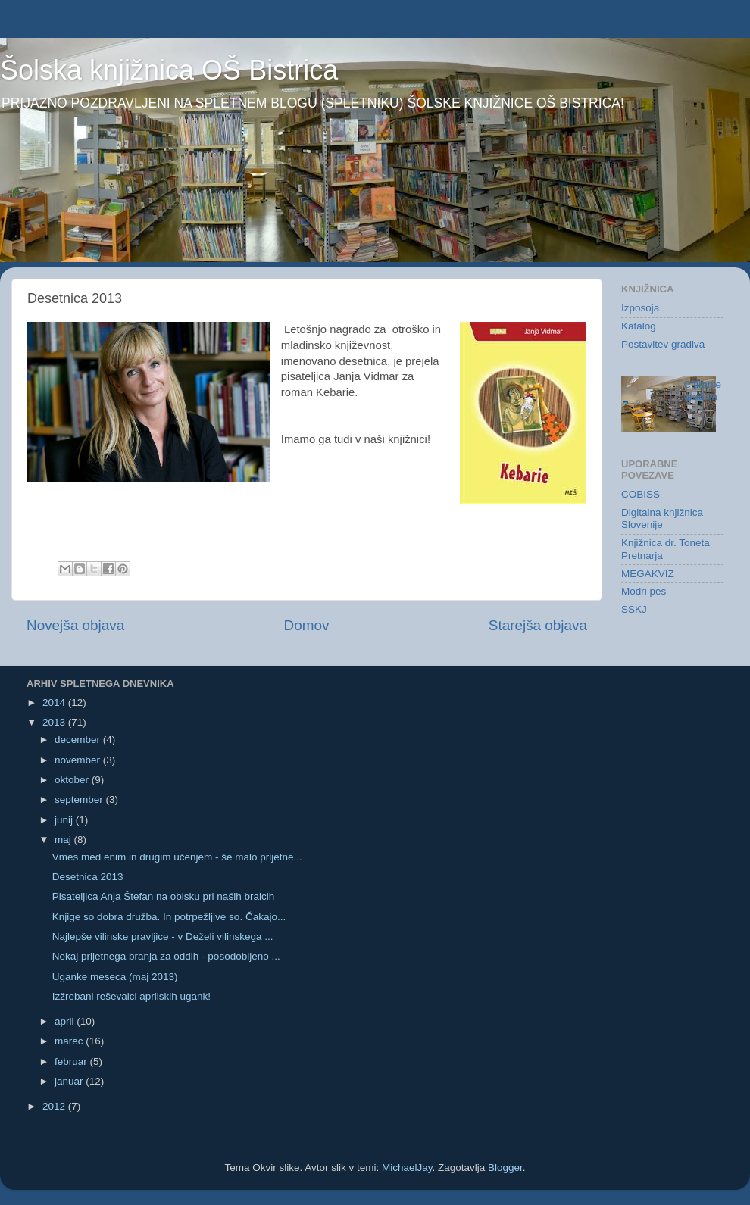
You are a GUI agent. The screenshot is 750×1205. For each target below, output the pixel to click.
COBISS (640, 494)
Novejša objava (75, 625)
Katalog (638, 326)
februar (72, 1061)
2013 (55, 722)
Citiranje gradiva (703, 390)
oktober (73, 779)
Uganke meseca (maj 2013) (115, 976)
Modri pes (643, 591)
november (79, 760)
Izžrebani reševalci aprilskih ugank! (131, 996)
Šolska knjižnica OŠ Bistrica (169, 70)
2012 (55, 1106)
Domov (307, 625)
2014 (55, 702)
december (79, 739)
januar (70, 1081)
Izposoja (640, 308)
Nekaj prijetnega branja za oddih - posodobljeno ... (166, 956)
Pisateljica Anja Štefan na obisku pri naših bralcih (163, 896)
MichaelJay (407, 1167)
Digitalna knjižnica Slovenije (662, 518)
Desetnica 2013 (87, 876)
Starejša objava (538, 625)
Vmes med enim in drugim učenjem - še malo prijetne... (177, 857)
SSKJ (634, 609)
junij (65, 820)
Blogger (505, 1167)
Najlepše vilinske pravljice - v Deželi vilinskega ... (162, 936)
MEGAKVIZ (647, 573)
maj (64, 839)
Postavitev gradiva (663, 344)
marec (70, 1041)
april (66, 1021)
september (80, 799)
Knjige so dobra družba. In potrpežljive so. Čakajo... (169, 916)
